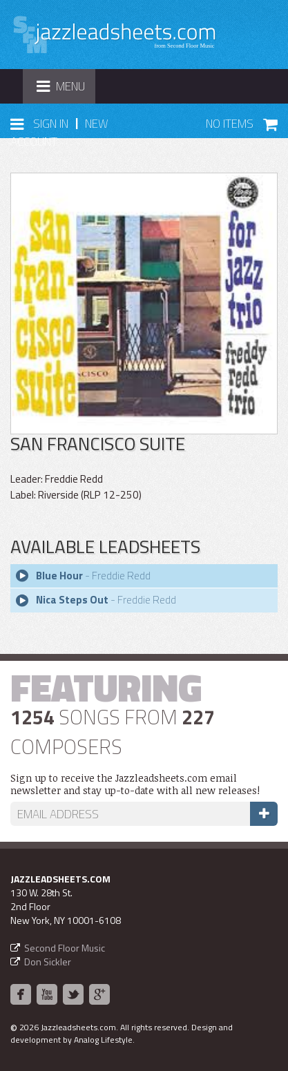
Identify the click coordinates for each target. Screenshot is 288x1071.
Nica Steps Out (72, 600)
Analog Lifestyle (103, 1039)
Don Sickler (47, 961)
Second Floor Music (64, 947)
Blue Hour (59, 575)
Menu (65, 90)
